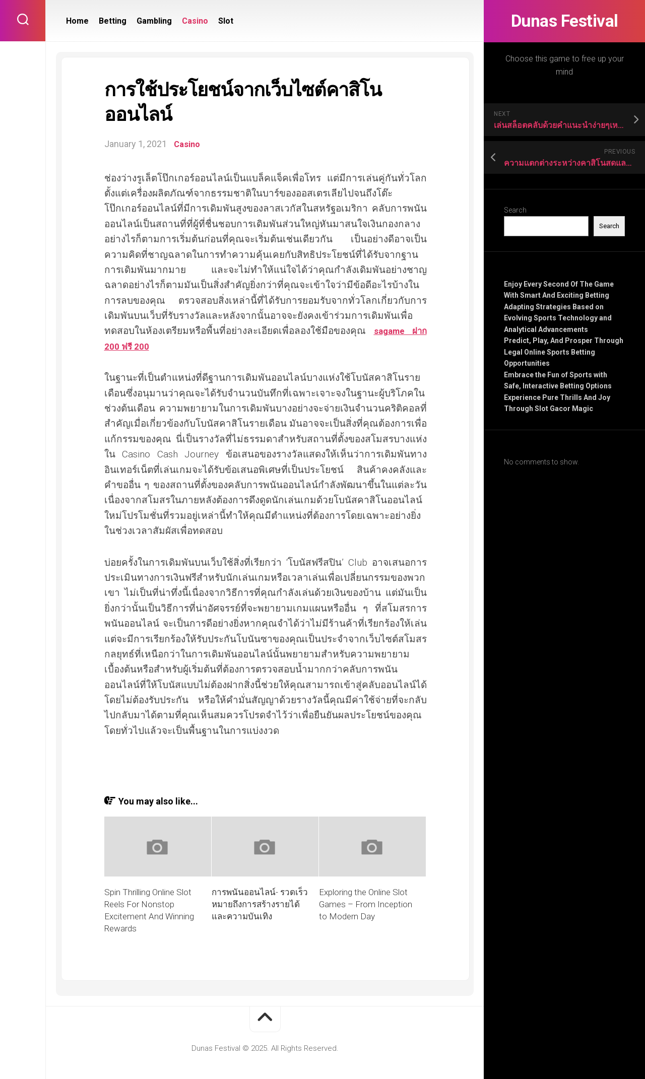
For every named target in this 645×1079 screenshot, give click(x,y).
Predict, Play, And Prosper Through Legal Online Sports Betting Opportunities (563, 351)
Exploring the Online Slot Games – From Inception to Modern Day (365, 904)
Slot (225, 21)
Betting (112, 21)
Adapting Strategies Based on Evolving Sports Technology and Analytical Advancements (558, 318)
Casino (195, 21)
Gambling (154, 21)
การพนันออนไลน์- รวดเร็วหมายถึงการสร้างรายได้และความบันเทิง (260, 904)
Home (77, 21)
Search (515, 210)
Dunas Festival (564, 21)
